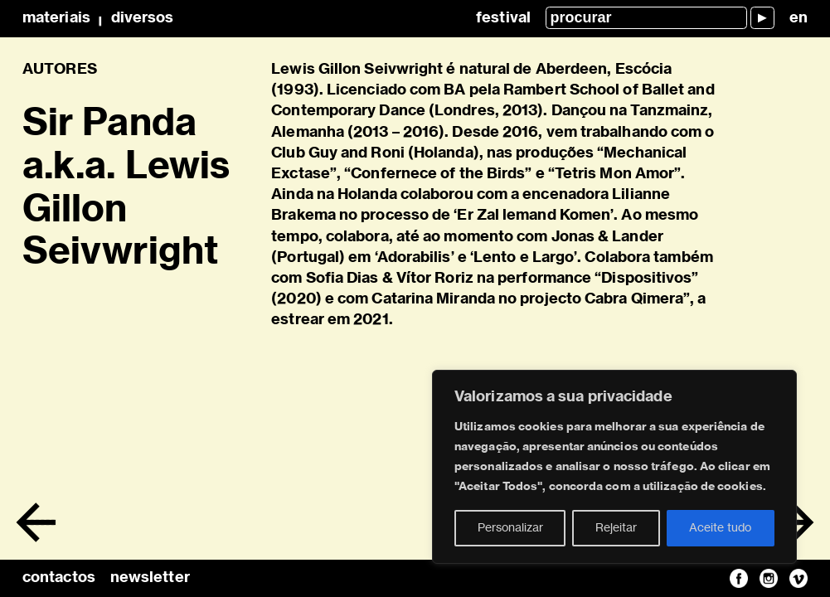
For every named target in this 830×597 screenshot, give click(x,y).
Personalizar (510, 528)
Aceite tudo (720, 528)
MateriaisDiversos (97, 18)
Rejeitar (616, 528)
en (798, 18)
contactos (58, 577)
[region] (614, 467)
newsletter (150, 577)
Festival (503, 18)
